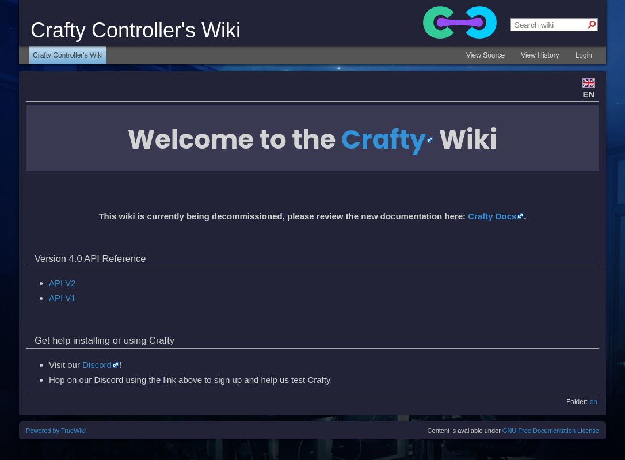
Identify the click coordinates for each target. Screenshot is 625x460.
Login (584, 55)
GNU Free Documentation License (550, 430)
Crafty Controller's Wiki (68, 55)
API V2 (62, 283)
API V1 (62, 298)
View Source (485, 55)
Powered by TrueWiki (56, 430)
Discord (97, 365)
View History (540, 55)
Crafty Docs (492, 216)
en (593, 402)
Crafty (383, 139)
